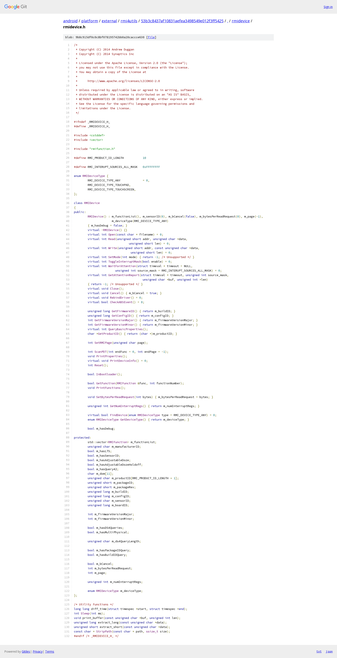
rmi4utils (129, 20)
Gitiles (26, 651)
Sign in (328, 7)
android (70, 20)
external (109, 20)
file (151, 37)
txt (319, 651)
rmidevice (241, 20)
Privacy (38, 651)
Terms (49, 651)
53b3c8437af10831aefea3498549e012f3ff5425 (182, 20)
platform (89, 20)
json (329, 651)
